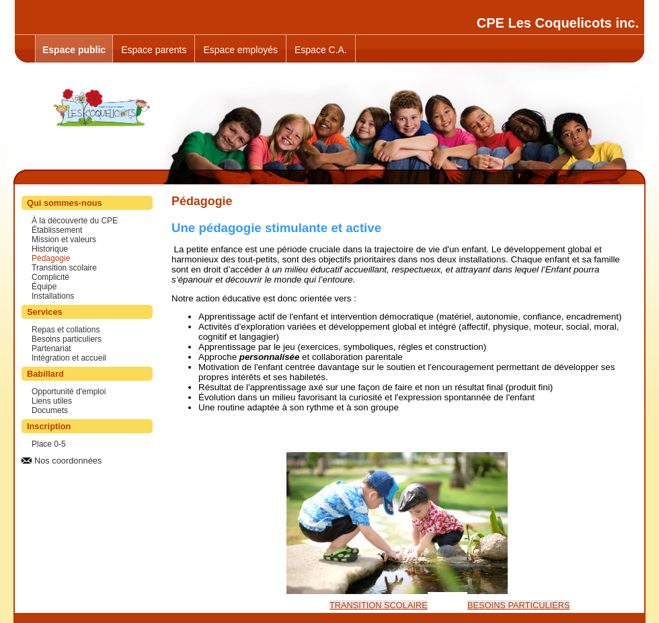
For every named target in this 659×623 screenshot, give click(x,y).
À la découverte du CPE (75, 220)
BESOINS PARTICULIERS (518, 605)
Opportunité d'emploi (69, 391)
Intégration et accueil (69, 358)
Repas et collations (66, 329)
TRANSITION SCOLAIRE (379, 605)
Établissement (57, 230)
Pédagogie (51, 258)
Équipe (44, 286)
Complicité (50, 277)
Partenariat (51, 348)
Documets (50, 410)
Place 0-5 (49, 444)
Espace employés (240, 49)
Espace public (74, 49)
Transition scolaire (64, 267)
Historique (50, 249)
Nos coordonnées (68, 460)
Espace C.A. (321, 49)
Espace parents (153, 49)
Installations (53, 296)
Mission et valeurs (64, 239)
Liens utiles (52, 401)
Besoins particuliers (67, 339)
